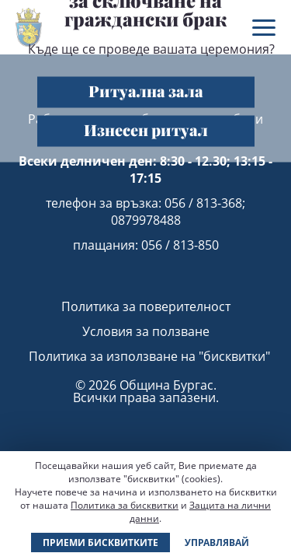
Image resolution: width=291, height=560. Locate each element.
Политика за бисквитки (124, 505)
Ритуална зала (145, 89)
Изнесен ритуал (146, 128)
